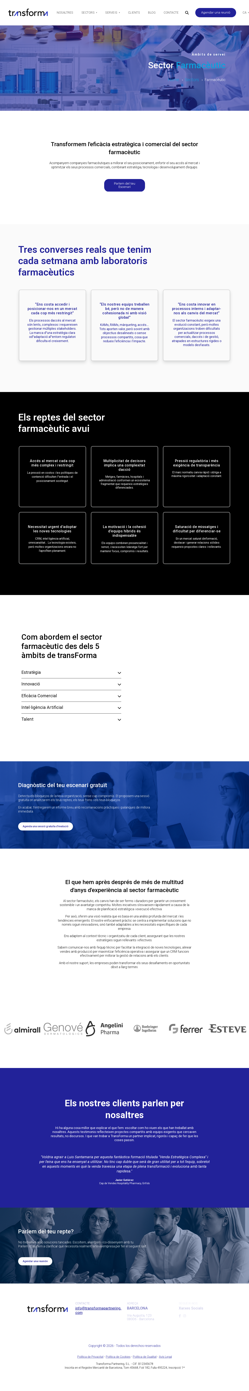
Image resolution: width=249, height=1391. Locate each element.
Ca (244, 12)
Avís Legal (165, 1356)
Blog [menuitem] (152, 12)
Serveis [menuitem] (111, 12)
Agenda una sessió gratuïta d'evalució (45, 826)
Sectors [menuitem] (88, 12)
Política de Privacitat (90, 1356)
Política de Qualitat (145, 1356)
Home (173, 79)
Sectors (192, 79)
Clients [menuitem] (134, 12)
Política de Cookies (118, 1356)
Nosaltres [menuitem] (65, 12)
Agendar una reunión (35, 1261)
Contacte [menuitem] (171, 12)
